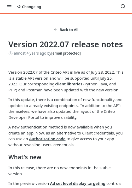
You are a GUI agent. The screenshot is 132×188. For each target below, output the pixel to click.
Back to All (66, 29)
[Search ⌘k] (123, 6)
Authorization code (47, 138)
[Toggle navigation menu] (9, 6)
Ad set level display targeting (78, 183)
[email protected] (66, 53)
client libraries (68, 83)
